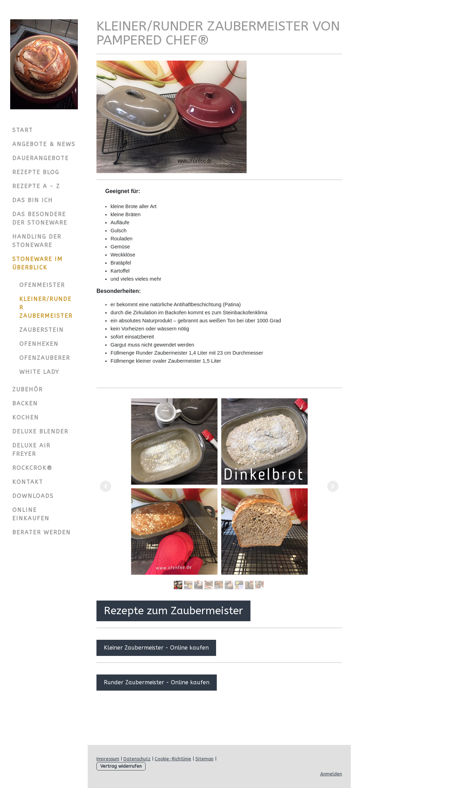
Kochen (25, 417)
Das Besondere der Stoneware (39, 218)
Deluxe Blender (40, 431)
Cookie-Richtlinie (173, 758)
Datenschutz (136, 758)
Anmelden (331, 773)
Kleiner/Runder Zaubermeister (46, 307)
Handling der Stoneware (36, 240)
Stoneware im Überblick (37, 263)
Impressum (107, 758)
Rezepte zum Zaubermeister (173, 610)
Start (22, 130)
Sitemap (204, 758)
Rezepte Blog (35, 172)
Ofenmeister (42, 285)
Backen (25, 403)
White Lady (39, 372)
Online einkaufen (30, 514)
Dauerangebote (40, 158)
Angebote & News (43, 144)
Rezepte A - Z (36, 186)
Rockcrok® (32, 468)
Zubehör (27, 389)
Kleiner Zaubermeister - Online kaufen (156, 647)
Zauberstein (41, 330)
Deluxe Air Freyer (31, 449)
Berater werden (41, 532)
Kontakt (27, 482)
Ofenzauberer (44, 358)
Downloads (33, 496)
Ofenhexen (39, 344)
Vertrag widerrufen (121, 766)
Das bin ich (32, 200)
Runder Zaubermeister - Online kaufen (156, 682)
